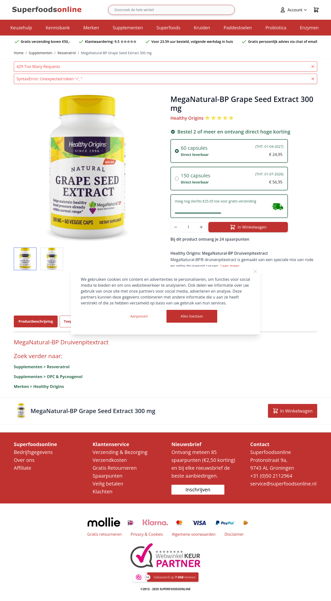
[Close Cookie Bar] (255, 271)
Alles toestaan (192, 316)
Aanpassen (139, 316)
